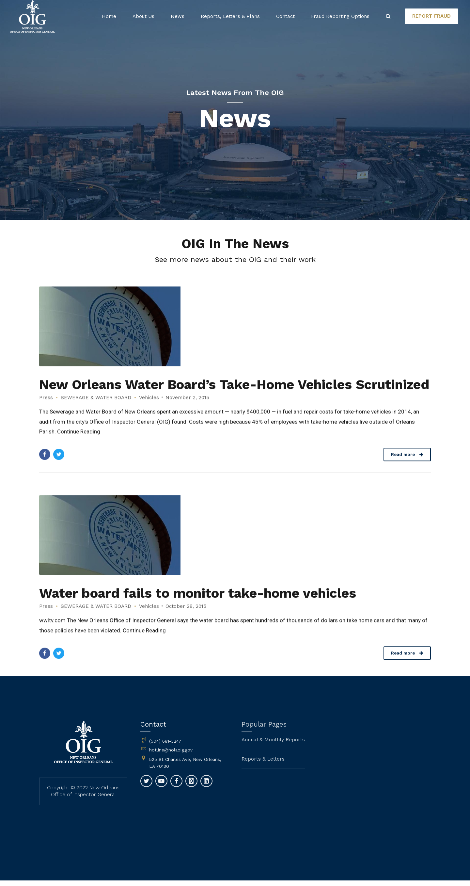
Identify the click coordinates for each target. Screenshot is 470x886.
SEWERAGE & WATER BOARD (96, 406)
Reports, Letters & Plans (230, 16)
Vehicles (149, 406)
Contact (285, 16)
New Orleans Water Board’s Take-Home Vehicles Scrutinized (234, 392)
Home (109, 16)
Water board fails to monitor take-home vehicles (197, 601)
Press (46, 406)
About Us (143, 16)
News (177, 16)
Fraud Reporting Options (340, 16)
